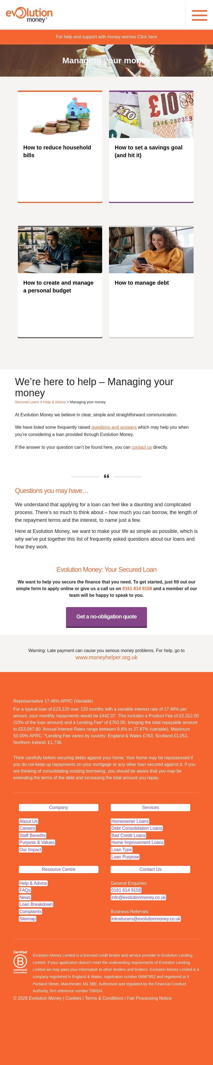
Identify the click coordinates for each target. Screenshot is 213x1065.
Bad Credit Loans (128, 835)
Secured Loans (27, 402)
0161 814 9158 (137, 588)
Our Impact (30, 849)
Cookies (73, 998)
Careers (27, 828)
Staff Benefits (32, 835)
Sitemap (27, 918)
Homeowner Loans (129, 821)
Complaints (30, 911)
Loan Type (121, 849)
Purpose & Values (37, 842)
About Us (28, 821)
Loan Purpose (125, 856)
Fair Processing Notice (149, 998)
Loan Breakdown (36, 904)
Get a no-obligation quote (106, 616)
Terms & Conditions (104, 998)
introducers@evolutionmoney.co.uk (145, 918)
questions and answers (114, 427)
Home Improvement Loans (137, 842)
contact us (142, 447)
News (25, 897)
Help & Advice (54, 402)
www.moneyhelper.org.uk (106, 657)
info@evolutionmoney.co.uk (138, 897)
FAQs (25, 890)
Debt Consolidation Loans (136, 828)
